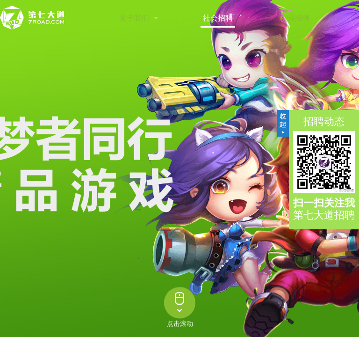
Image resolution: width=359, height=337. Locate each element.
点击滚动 (180, 324)
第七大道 (32, 18)
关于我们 (134, 18)
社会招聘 (218, 18)
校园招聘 (294, 18)
